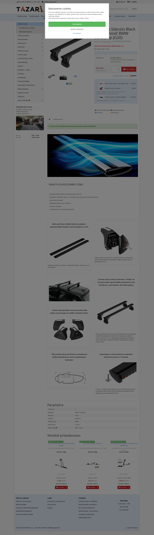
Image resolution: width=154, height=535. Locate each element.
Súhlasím (77, 24)
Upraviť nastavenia (77, 29)
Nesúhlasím (77, 33)
